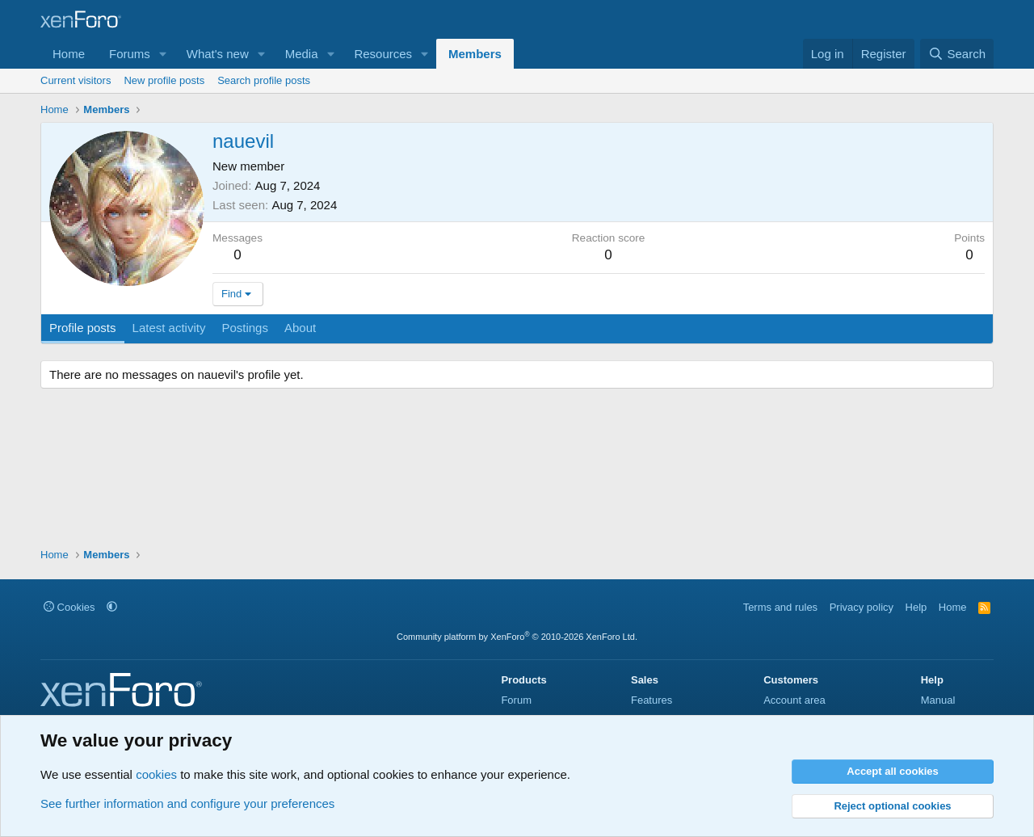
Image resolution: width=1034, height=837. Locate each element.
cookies (156, 774)
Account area (794, 700)
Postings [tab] (244, 327)
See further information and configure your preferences (187, 803)
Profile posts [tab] (82, 327)
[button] (163, 54)
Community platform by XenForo (517, 636)
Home (69, 54)
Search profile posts (263, 80)
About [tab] (300, 327)
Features (651, 700)
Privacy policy (861, 607)
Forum (516, 700)
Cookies (69, 607)
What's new (218, 54)
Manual (938, 700)
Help (916, 607)
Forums (129, 54)
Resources (383, 54)
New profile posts (164, 80)
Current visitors (75, 80)
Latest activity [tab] (169, 327)
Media (301, 54)
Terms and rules (780, 607)
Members (475, 54)
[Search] (957, 54)
